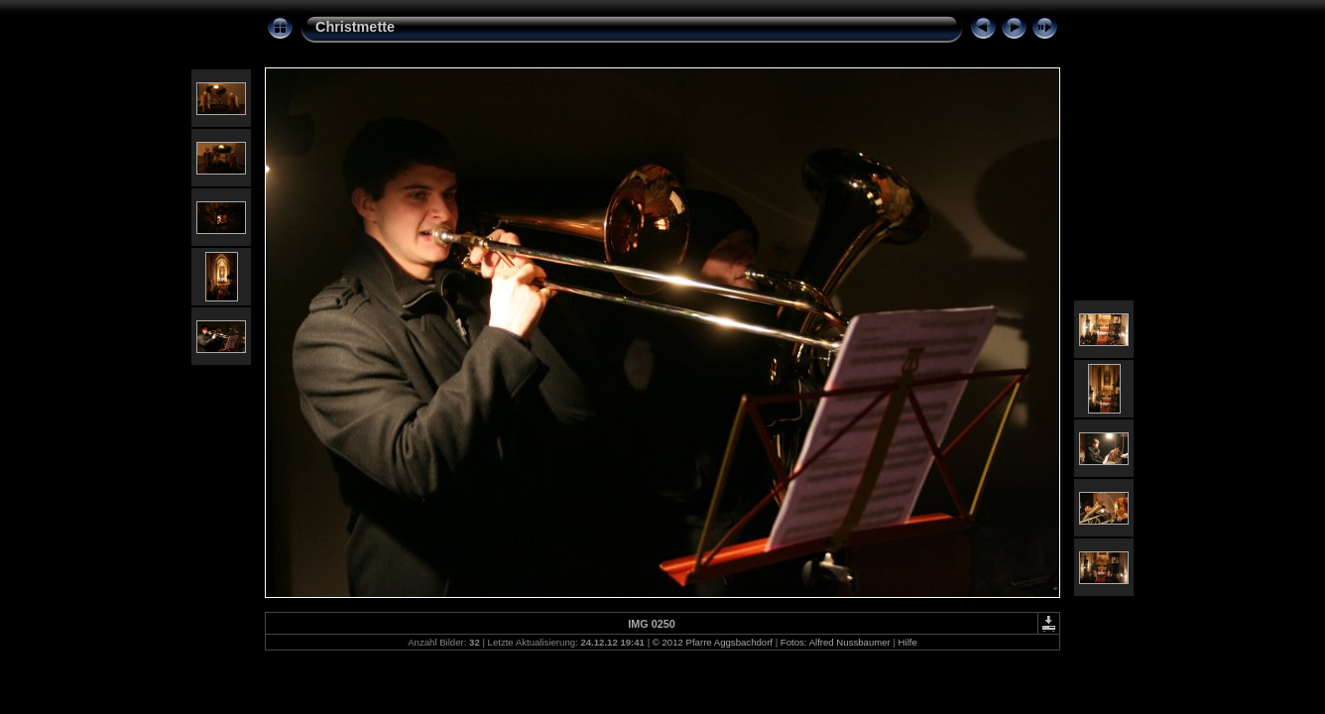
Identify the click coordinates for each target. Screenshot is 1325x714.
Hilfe (908, 642)
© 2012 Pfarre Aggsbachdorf (713, 642)
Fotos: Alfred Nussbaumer (836, 642)
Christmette (355, 27)
